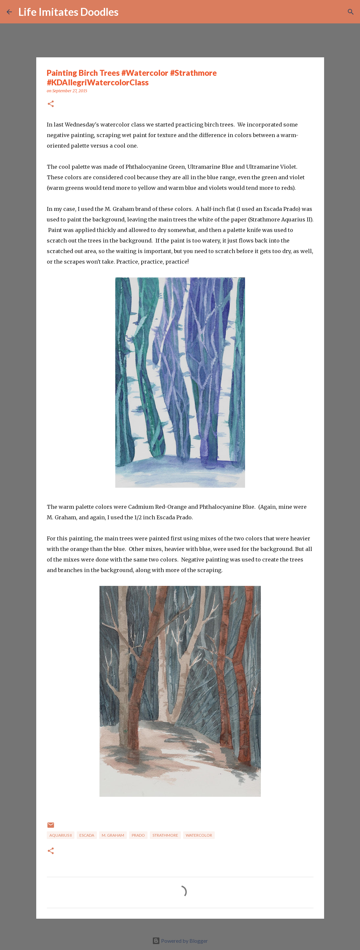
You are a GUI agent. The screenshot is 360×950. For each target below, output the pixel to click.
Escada (86, 835)
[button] (51, 104)
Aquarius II (60, 835)
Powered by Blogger (180, 940)
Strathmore (165, 835)
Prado (138, 835)
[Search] (128, 12)
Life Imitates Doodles (68, 11)
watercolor (199, 835)
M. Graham (113, 835)
